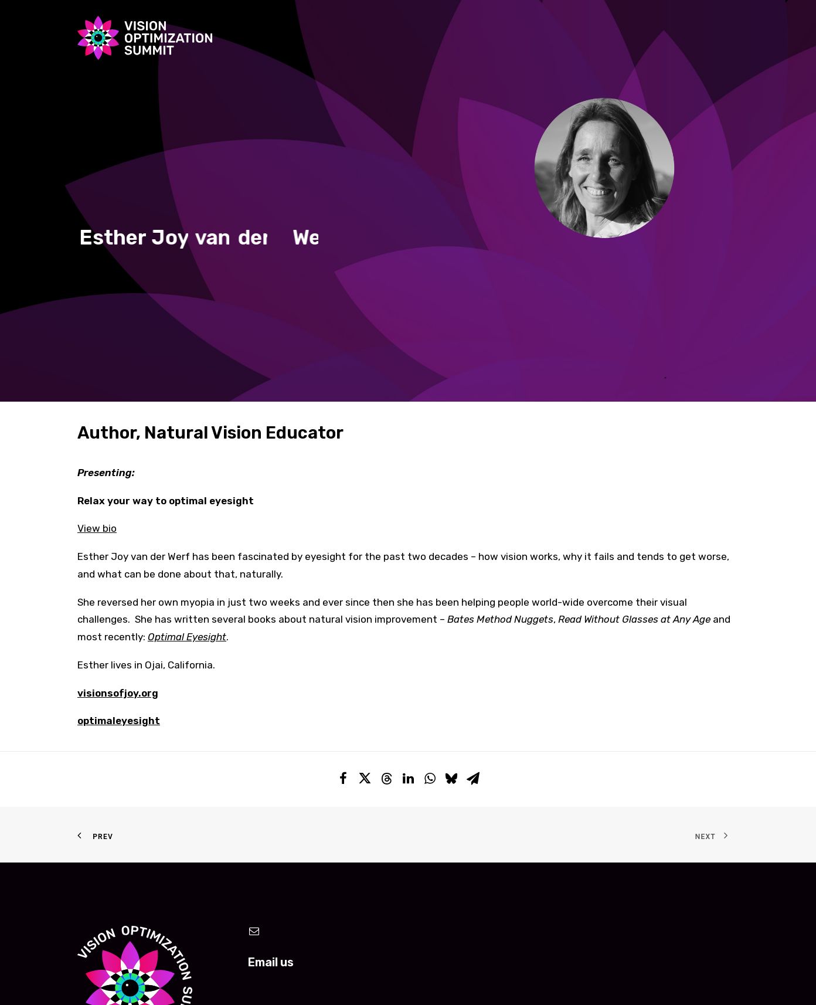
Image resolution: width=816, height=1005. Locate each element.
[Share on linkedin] (408, 640)
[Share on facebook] (343, 640)
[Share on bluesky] (451, 640)
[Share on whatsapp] (430, 640)
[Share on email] (473, 640)
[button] (254, 790)
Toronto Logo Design (442, 980)
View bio (97, 387)
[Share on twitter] (365, 640)
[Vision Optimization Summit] (144, 38)
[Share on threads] (386, 640)
